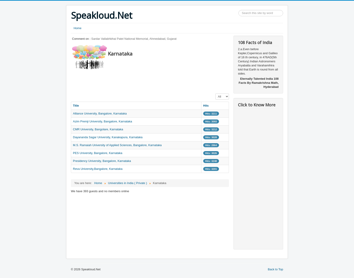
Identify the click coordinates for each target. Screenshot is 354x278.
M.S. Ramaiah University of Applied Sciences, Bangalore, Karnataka (117, 145)
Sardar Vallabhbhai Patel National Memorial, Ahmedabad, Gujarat (134, 38)
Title (76, 105)
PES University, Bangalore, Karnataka (97, 153)
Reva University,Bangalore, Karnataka (97, 169)
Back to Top (275, 269)
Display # (215, 93)
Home (78, 28)
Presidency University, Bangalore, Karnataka (102, 161)
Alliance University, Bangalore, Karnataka (100, 113)
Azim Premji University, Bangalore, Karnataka (102, 121)
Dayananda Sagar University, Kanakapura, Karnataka (107, 137)
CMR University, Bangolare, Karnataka (98, 129)
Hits (206, 105)
